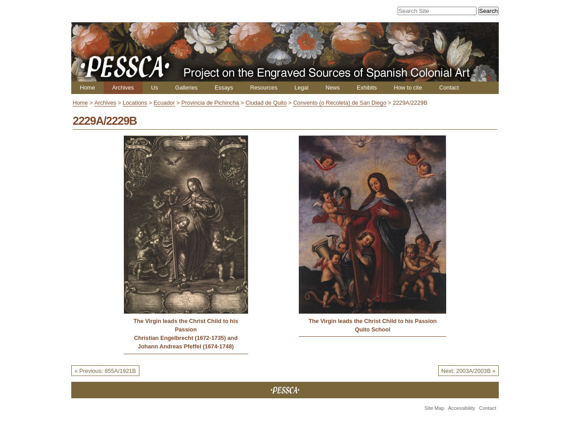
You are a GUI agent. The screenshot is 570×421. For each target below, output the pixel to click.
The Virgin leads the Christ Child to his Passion (186, 325)
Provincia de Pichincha (210, 102)
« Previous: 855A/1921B (105, 371)
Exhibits (367, 87)
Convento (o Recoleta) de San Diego (339, 102)
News (333, 87)
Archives (123, 87)
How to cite (408, 87)
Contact (449, 87)
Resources (263, 87)
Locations (135, 102)
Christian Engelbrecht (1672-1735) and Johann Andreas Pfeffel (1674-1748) (186, 342)
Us (154, 87)
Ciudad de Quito (265, 102)
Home (87, 87)
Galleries (186, 87)
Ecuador (164, 102)
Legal (301, 87)
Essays (224, 87)
